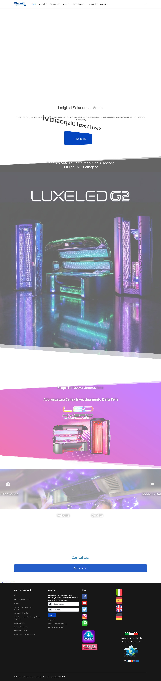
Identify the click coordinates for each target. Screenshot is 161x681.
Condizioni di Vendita (21, 613)
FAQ (15, 595)
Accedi (52, 615)
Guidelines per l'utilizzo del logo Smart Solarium (27, 618)
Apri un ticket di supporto (22, 607)
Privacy (16, 603)
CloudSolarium (54, 4)
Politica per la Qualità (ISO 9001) (25, 634)
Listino (16, 609)
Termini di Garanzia (20, 627)
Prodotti (42, 4)
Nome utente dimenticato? (57, 624)
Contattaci (92, 4)
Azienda (103, 4)
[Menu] (145, 4)
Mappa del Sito (19, 623)
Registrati (51, 620)
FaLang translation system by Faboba (7, 582)
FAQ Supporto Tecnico (21, 599)
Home (34, 4)
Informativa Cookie (20, 631)
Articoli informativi (78, 4)
